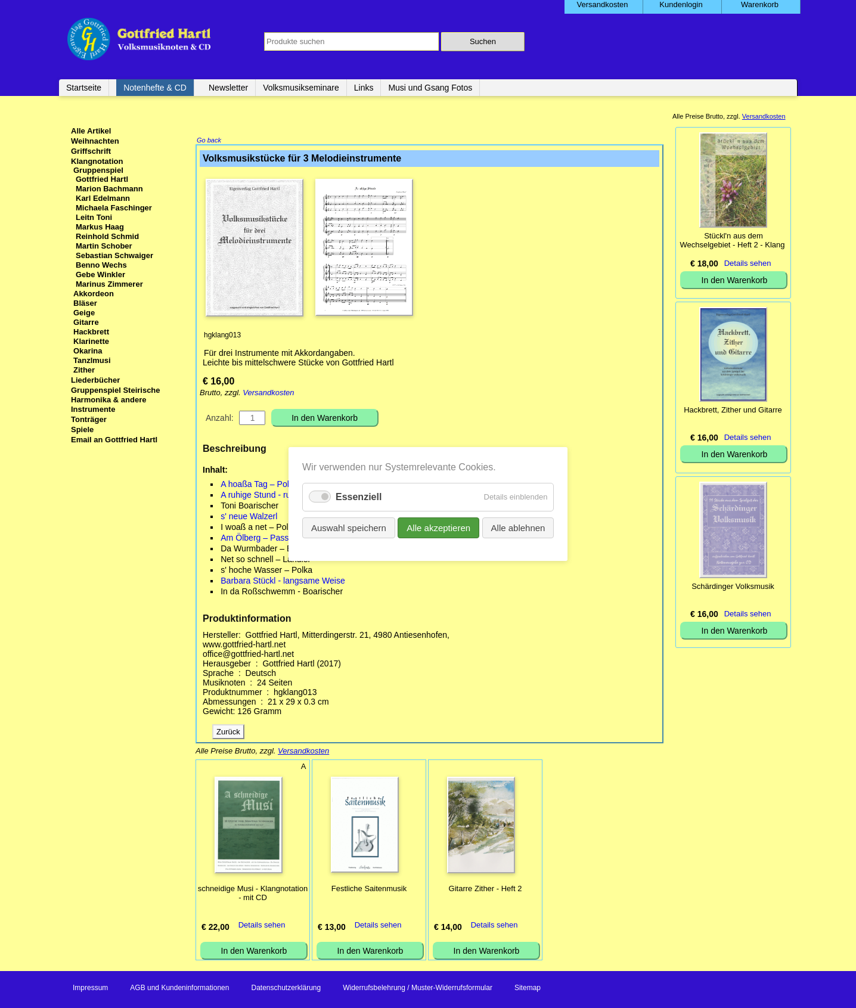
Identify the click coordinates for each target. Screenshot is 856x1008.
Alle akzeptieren (438, 528)
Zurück (228, 732)
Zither (84, 369)
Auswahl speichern (348, 528)
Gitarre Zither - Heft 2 (485, 889)
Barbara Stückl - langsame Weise (283, 582)
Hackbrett (91, 331)
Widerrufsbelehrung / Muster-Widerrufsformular (417, 989)
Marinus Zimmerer (109, 284)
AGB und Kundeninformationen (179, 989)
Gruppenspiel (98, 170)
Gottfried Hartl (102, 179)
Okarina (87, 350)
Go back (209, 141)
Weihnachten (95, 141)
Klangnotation (97, 161)
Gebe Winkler (100, 274)
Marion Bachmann (109, 188)
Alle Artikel (91, 130)
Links (364, 87)
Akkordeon (93, 293)
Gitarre (86, 322)
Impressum (90, 989)
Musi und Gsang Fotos (430, 87)
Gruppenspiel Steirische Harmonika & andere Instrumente (115, 400)
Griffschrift (91, 151)
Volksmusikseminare (301, 87)
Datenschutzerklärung (286, 989)
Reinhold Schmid (107, 236)
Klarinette (91, 341)
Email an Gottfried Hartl (114, 439)
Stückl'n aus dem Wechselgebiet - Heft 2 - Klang (732, 240)
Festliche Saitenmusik (369, 889)
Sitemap (527, 989)
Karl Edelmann (103, 198)
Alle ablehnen (518, 528)
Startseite (83, 87)
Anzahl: (220, 419)
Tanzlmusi (92, 360)
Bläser (85, 303)
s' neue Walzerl (249, 517)
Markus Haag (100, 226)
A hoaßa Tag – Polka (259, 485)
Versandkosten (268, 393)
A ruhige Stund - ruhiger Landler (280, 496)
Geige (84, 312)
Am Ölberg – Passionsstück (272, 539)
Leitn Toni (94, 217)
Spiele (82, 429)
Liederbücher (95, 380)
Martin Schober (104, 245)
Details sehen (262, 926)
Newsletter (228, 87)
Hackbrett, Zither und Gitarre (733, 409)
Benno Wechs (101, 264)
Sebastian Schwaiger (114, 255)
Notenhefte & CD (155, 87)
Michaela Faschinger (114, 207)
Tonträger (89, 419)
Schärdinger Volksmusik (732, 586)
